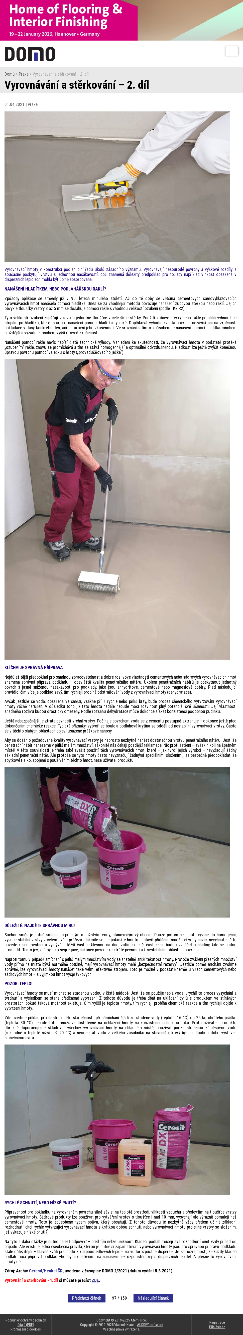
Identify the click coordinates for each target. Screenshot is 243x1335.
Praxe (24, 74)
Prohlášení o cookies (26, 1329)
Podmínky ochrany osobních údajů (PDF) (26, 1322)
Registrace (217, 1322)
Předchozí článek (86, 1298)
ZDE (95, 1280)
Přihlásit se (217, 1327)
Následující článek (153, 1298)
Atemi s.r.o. (139, 1320)
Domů (10, 74)
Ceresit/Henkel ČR (46, 1270)
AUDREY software (150, 1324)
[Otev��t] (231, 51)
